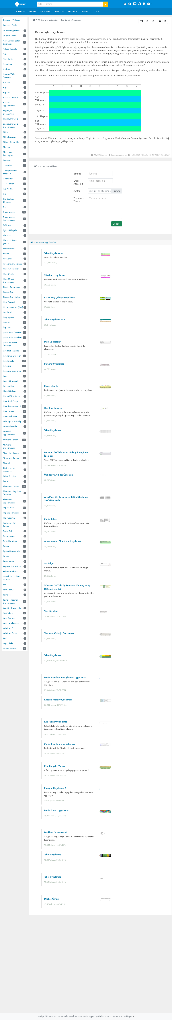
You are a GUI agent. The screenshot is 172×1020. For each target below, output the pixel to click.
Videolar (59, 11)
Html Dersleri (9, 302)
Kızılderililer (8, 386)
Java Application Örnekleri (10, 344)
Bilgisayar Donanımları (8, 112)
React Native (8, 561)
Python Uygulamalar (11, 551)
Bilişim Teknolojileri (11, 142)
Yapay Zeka (8, 643)
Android (6, 69)
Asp (4, 87)
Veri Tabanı (8, 613)
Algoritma (7, 64)
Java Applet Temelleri (12, 337)
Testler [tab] (15, 25)
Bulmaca (97, 11)
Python (6, 546)
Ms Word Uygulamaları (9, 446)
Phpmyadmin (9, 517)
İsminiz (77, 173)
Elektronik (7, 235)
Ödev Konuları (9, 476)
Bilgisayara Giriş (10, 118)
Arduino (6, 82)
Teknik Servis (8, 589)
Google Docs (8, 292)
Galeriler (45, 11)
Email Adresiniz (78, 182)
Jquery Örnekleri (10, 381)
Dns (4, 207)
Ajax (5, 53)
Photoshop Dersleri (11, 486)
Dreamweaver (9, 212)
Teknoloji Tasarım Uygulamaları (10, 601)
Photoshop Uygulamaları (9, 501)
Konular (20, 11)
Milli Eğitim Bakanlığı (12, 421)
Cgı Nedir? (8, 188)
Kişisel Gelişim (9, 391)
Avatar (77, 191)
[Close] (133, 1016)
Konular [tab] (6, 19)
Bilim (5, 132)
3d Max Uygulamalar (12, 30)
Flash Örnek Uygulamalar (8, 280)
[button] (149, 4)
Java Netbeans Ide (11, 350)
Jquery (6, 376)
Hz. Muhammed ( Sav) (13, 307)
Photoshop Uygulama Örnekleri (12, 493)
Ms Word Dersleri (11, 439)
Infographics (8, 317)
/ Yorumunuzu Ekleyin (46, 166)
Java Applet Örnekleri (12, 332)
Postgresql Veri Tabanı (9, 524)
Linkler (84, 11)
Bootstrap (7, 160)
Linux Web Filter (10, 416)
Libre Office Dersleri (12, 396)
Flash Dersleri (9, 273)
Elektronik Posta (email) (10, 242)
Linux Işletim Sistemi (12, 406)
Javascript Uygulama (12, 370)
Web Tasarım (9, 618)
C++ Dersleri (8, 183)
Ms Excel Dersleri (10, 426)
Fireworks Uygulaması (12, 263)
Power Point (8, 531)
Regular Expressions (12, 566)
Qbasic (6, 556)
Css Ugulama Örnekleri (8, 200)
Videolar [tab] (16, 19)
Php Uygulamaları (11, 512)
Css (4, 193)
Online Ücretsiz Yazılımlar (9, 470)
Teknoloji (7, 594)
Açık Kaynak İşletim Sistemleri (11, 42)
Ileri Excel (7, 312)
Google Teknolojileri (12, 297)
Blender (6, 147)
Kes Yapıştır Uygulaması (71, 19)
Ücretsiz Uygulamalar (12, 608)
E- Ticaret (7, 225)
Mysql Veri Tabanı (11, 458)
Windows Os (8, 628)
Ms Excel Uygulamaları (9, 433)
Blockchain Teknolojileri (8, 154)
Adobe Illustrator (10, 48)
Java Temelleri (9, 360)
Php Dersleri (8, 507)
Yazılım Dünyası (10, 648)
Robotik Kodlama (10, 571)
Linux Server (8, 411)
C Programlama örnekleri (10, 172)
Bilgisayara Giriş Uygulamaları (10, 125)
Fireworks (7, 258)
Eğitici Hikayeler (10, 230)
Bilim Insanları (9, 137)
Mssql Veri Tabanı (11, 453)
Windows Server (10, 633)
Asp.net (6, 92)
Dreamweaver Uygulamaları (9, 219)
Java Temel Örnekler (12, 355)
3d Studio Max (9, 35)
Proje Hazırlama (10, 541)
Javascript (7, 365)
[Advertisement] (100, 941)
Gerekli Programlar (11, 287)
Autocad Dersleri (10, 97)
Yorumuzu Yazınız (79, 200)
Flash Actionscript (10, 268)
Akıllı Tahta (8, 58)
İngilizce (6, 327)
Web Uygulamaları (11, 623)
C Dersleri (7, 165)
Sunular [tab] (6, 25)
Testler (32, 11)
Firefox (6, 253)
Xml (4, 638)
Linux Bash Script (10, 401)
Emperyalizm (9, 248)
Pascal (5, 481)
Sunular (72, 11)
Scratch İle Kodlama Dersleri (11, 578)
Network (6, 463)
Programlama (9, 536)
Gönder (116, 223)
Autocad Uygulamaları (9, 104)
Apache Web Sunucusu (9, 76)
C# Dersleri (8, 178)
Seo (4, 584)
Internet (6, 322)
